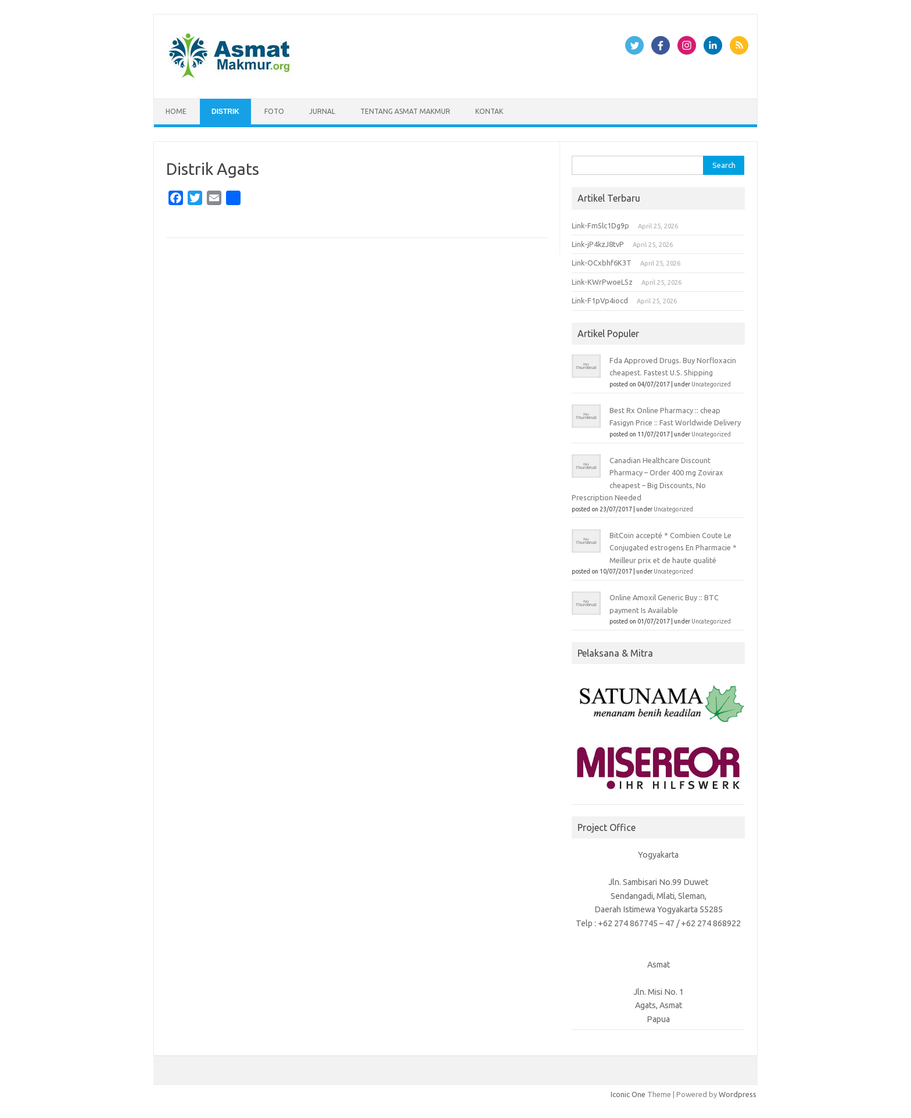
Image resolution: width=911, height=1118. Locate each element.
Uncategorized (711, 384)
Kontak (489, 111)
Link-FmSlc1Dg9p (600, 225)
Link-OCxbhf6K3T (602, 263)
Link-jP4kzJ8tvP (598, 244)
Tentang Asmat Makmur (405, 111)
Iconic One (628, 1094)
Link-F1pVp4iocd (600, 300)
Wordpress (737, 1094)
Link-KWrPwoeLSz (602, 282)
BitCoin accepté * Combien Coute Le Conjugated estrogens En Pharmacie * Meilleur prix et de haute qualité (673, 547)
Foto (274, 111)
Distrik (225, 111)
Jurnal (322, 111)
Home (176, 111)
